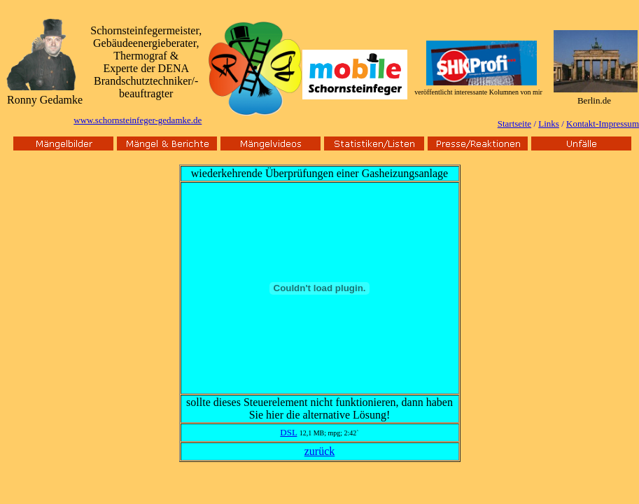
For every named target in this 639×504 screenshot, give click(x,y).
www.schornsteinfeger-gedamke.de (137, 120)
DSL (288, 432)
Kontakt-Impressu (599, 123)
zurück (319, 451)
